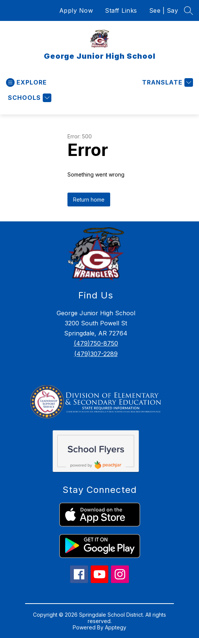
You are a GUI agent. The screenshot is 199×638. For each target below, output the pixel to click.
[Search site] (188, 10)
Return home (89, 199)
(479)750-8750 (96, 343)
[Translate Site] (166, 82)
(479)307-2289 (96, 354)
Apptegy (115, 627)
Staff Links (121, 10)
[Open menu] (26, 82)
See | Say (163, 10)
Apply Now (76, 10)
